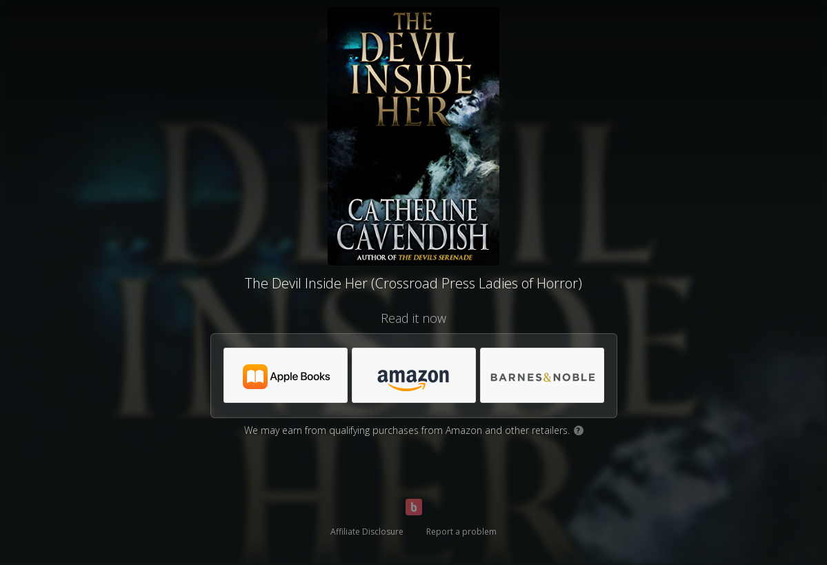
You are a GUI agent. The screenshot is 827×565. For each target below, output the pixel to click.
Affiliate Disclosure (366, 531)
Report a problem (461, 531)
